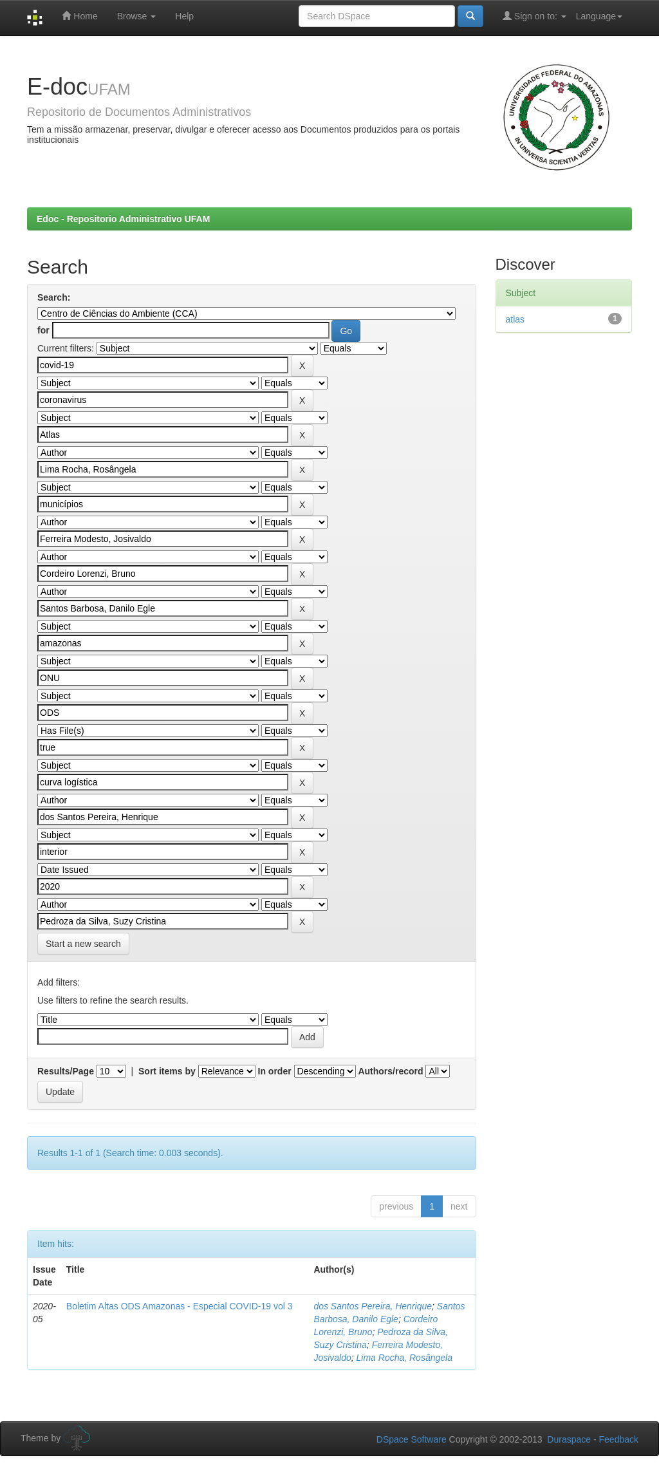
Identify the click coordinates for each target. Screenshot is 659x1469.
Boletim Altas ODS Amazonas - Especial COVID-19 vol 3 (179, 1306)
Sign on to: (534, 15)
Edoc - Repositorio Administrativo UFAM (123, 219)
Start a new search (83, 944)
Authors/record (390, 1071)
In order (275, 1071)
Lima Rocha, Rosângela (404, 1357)
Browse (136, 16)
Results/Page (65, 1071)
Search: (53, 297)
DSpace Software (411, 1439)
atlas (515, 319)
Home (79, 15)
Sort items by (167, 1071)
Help (184, 16)
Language (599, 16)
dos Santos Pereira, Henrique (372, 1306)
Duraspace (569, 1439)
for (43, 330)
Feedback (618, 1439)
